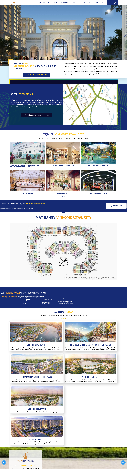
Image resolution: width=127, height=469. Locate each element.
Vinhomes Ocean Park (81, 447)
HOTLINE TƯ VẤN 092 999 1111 (36, 75)
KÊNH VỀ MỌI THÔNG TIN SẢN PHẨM (31, 293)
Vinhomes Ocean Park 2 (63, 373)
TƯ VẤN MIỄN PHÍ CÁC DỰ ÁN (31, 204)
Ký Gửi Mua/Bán (87, 2)
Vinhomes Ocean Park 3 (27, 373)
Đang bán (64, 2)
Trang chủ (46, 2)
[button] (125, 35)
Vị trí (22, 94)
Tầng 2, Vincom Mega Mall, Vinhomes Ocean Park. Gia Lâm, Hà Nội (58, 448)
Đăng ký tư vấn (92, 293)
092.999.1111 (49, 453)
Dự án (55, 2)
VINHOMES (24, 63)
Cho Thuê (74, 2)
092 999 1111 (109, 206)
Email (110, 292)
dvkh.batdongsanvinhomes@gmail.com (109, 296)
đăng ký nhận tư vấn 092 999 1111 (36, 115)
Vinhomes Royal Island (27, 339)
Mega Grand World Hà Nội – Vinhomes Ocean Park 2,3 (63, 340)
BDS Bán (77, 442)
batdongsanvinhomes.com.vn (54, 460)
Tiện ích (63, 134)
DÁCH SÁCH (63, 306)
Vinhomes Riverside (80, 453)
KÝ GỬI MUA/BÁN (100, 2)
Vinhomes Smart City (100, 373)
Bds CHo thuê (101, 442)
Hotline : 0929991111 (35, 436)
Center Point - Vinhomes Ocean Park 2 (100, 339)
